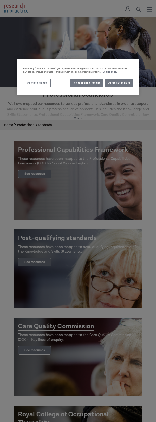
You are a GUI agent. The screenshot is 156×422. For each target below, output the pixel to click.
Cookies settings (37, 82)
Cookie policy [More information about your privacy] (110, 72)
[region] (78, 77)
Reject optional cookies (86, 82)
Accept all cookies (119, 82)
